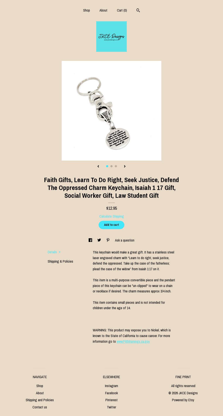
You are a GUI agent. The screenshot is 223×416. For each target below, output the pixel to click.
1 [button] (107, 166)
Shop (86, 10)
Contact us (39, 407)
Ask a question (124, 240)
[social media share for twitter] (99, 240)
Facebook (111, 393)
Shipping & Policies (60, 261)
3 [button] (116, 166)
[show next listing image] (125, 166)
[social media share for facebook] (91, 240)
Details (54, 252)
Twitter (111, 407)
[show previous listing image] (98, 166)
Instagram (111, 385)
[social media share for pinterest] (108, 240)
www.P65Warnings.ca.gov (133, 341)
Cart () (122, 10)
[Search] (138, 10)
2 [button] (111, 166)
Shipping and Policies (40, 400)
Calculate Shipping (111, 216)
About (103, 10)
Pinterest (111, 400)
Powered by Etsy (183, 400)
